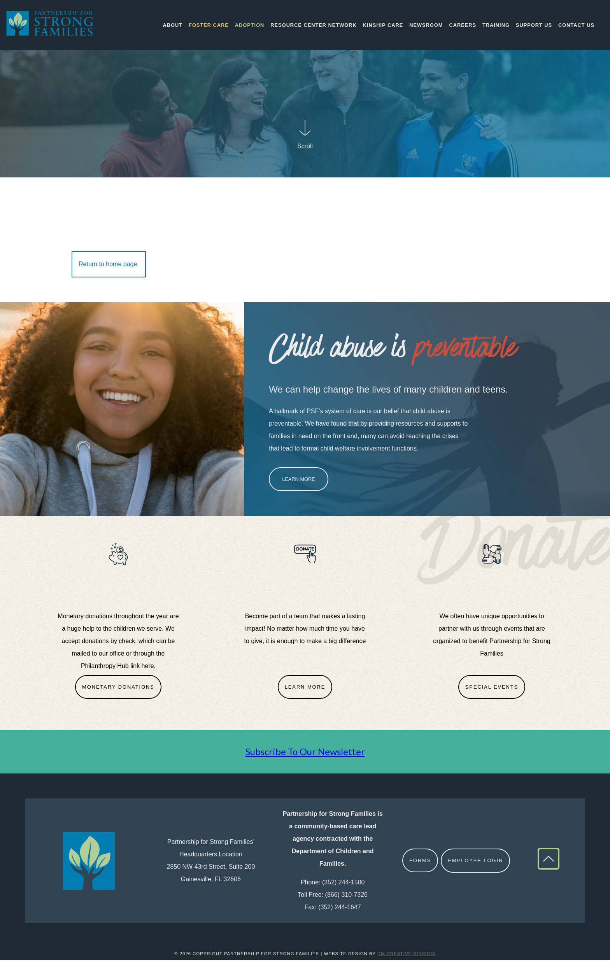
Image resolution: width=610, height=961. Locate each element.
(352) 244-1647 (339, 908)
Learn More (298, 480)
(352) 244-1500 (343, 883)
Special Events (491, 688)
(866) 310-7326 (346, 896)
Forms (420, 862)
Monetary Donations (118, 688)
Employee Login (475, 862)
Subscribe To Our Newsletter (305, 753)
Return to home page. (109, 265)
